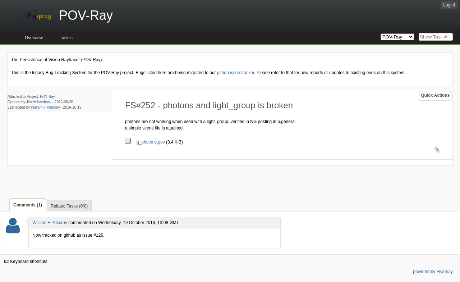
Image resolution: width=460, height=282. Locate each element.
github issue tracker (235, 72)
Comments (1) (27, 205)
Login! (449, 5)
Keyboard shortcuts (25, 261)
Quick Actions (435, 95)
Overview (34, 37)
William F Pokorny (45, 107)
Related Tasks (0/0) (69, 206)
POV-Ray (47, 97)
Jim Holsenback (39, 102)
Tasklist (67, 37)
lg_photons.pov (145, 142)
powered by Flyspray (433, 271)
